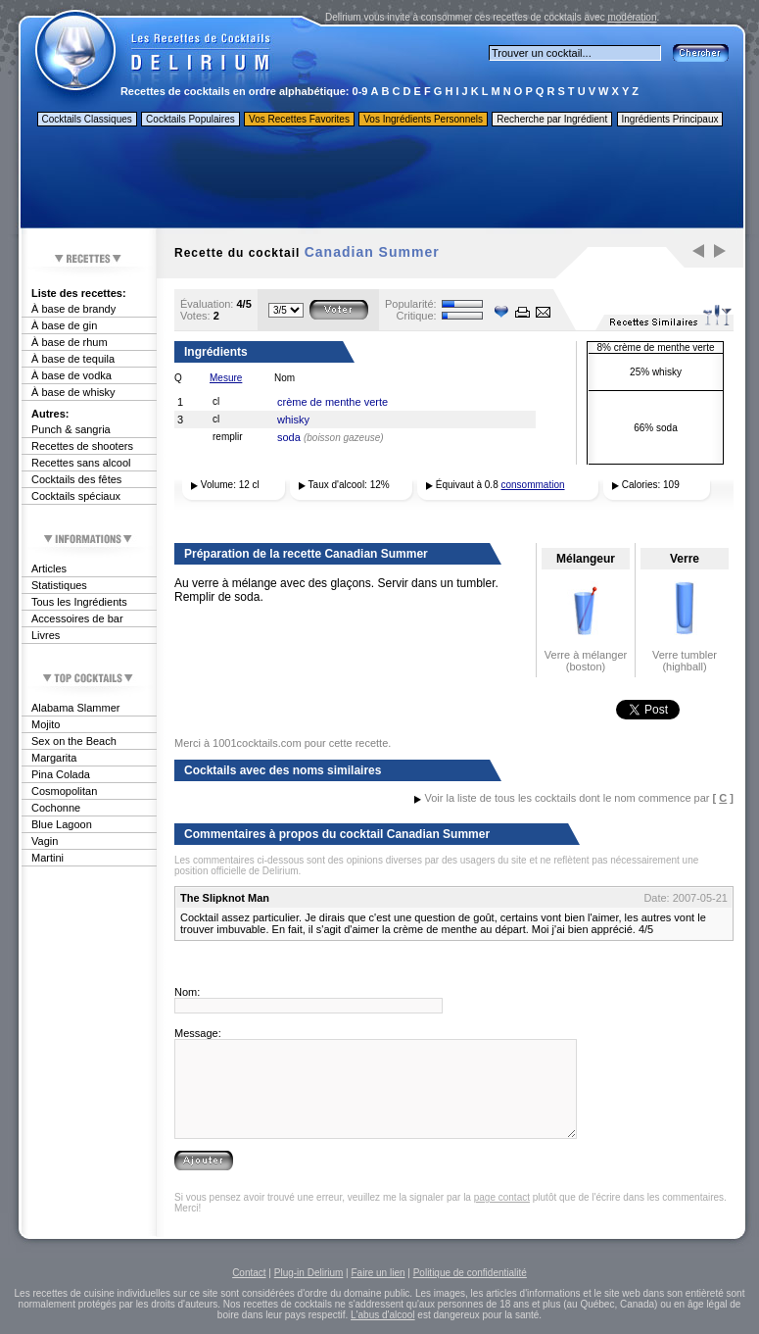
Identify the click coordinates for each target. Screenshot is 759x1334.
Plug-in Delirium (309, 1272)
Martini (47, 858)
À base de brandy (73, 309)
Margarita (53, 758)
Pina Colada (60, 774)
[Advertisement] (380, 179)
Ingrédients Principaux (670, 119)
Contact (248, 1272)
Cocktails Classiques (87, 119)
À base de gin (64, 325)
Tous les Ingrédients (79, 602)
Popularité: (411, 304)
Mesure (226, 377)
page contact (502, 1197)
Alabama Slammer (75, 708)
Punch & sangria (71, 429)
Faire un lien (377, 1272)
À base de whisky (73, 392)
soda (289, 437)
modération (631, 17)
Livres (45, 635)
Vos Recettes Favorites (299, 119)
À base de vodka (71, 375)
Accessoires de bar (77, 618)
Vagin (44, 841)
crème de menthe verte (332, 402)
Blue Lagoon (61, 824)
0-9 (360, 91)
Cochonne (55, 808)
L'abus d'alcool (383, 1314)
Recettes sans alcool (81, 463)
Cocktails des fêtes (76, 479)
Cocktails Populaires (190, 119)
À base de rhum (69, 342)
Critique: (417, 315)
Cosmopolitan (64, 791)
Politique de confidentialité (470, 1272)
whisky (293, 419)
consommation (533, 484)
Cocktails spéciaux (75, 496)
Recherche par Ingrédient (552, 119)
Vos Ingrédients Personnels (423, 119)
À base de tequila (73, 359)
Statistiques (59, 585)
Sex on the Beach (74, 741)
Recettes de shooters (82, 446)
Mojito (45, 724)
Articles (49, 568)
